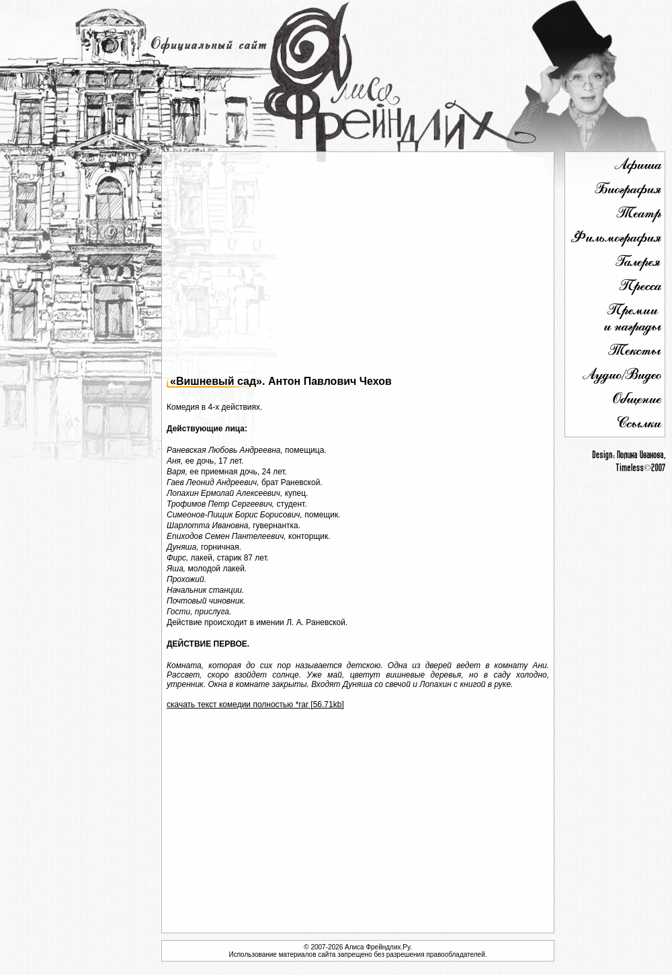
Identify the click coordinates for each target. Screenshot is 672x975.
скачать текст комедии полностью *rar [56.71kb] (255, 704)
